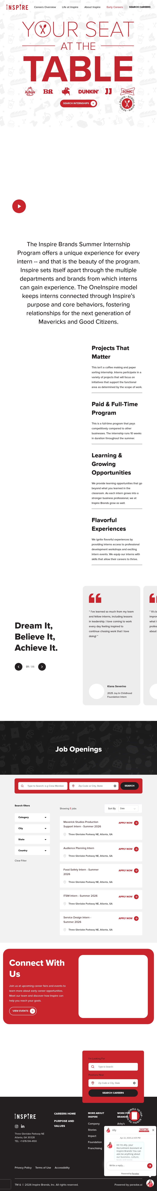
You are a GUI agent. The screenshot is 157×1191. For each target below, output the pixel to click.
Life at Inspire (70, 7)
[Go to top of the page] (134, 1116)
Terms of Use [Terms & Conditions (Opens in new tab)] (43, 1167)
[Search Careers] (137, 7)
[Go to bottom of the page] (127, 103)
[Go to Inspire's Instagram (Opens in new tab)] (16, 1126)
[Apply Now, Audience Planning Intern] (129, 849)
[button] (115, 786)
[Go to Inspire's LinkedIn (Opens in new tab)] (23, 1126)
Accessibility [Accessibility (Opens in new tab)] (62, 1167)
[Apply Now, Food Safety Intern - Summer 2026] (129, 870)
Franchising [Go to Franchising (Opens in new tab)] (95, 1148)
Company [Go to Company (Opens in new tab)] (94, 1123)
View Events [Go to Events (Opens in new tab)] (24, 1011)
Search (129, 786)
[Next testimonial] (42, 667)
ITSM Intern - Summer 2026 (80, 896)
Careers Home (65, 1114)
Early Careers (115, 7)
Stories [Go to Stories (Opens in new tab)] (92, 1130)
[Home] (17, 7)
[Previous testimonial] (18, 667)
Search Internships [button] (79, 103)
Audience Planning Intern (78, 848)
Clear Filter (21, 860)
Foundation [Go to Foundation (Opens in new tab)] (95, 1142)
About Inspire (92, 7)
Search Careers (113, 1093)
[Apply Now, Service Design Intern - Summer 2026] (129, 918)
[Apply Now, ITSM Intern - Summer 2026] (129, 897)
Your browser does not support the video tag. (78, 177)
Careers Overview (45, 7)
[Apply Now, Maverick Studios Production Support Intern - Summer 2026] (129, 823)
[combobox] (93, 786)
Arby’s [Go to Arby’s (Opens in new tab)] (121, 1123)
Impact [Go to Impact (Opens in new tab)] (92, 1136)
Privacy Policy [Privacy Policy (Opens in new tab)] (23, 1167)
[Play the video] (19, 206)
